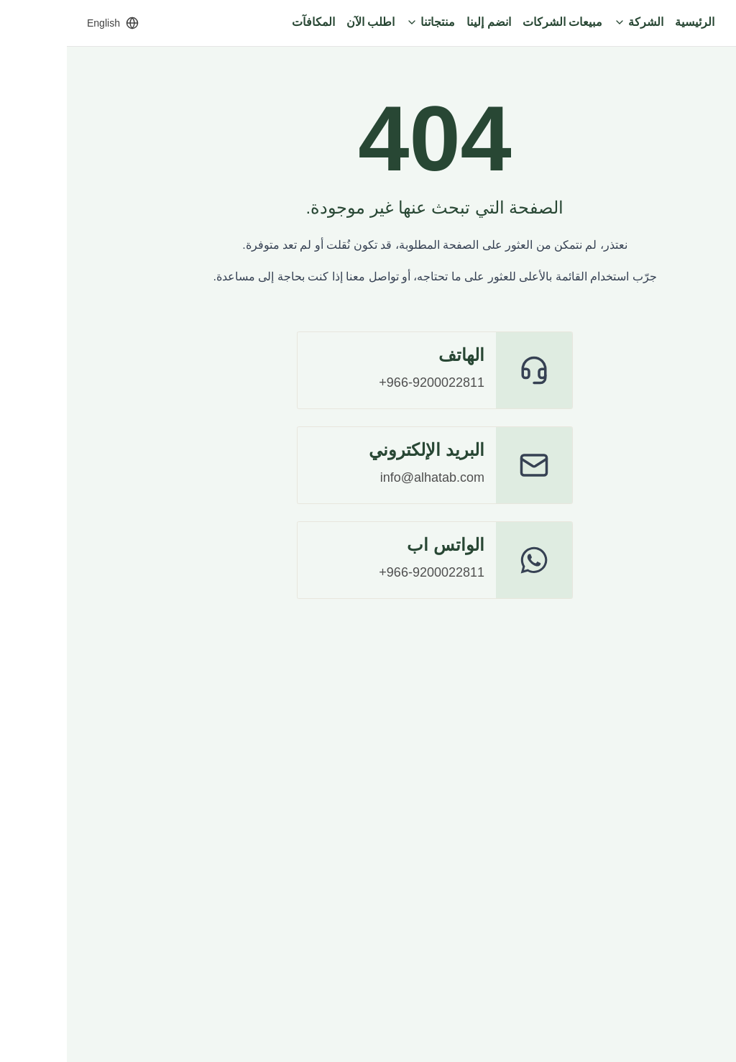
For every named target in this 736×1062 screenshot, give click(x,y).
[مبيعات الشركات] (495, 23)
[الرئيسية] (628, 23)
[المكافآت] (246, 23)
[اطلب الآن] (304, 23)
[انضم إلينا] (421, 23)
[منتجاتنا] (363, 23)
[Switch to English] (46, 23)
